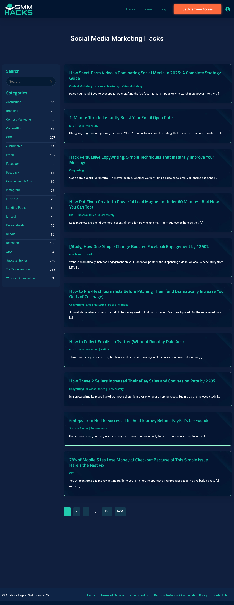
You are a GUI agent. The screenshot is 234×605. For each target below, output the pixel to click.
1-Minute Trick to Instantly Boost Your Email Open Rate (127, 125)
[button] (197, 9)
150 (109, 570)
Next (123, 570)
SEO (9, 252)
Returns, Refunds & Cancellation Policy (171, 595)
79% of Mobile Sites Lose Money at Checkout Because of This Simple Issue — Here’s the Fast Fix (147, 519)
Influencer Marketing (107, 87)
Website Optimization (20, 278)
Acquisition (13, 102)
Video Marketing (132, 87)
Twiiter (105, 384)
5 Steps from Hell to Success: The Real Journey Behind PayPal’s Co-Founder (140, 472)
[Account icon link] (227, 9)
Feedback (12, 172)
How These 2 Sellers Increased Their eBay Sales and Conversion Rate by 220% (145, 420)
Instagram (13, 190)
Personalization (16, 225)
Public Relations (118, 338)
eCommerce (14, 146)
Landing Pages (16, 208)
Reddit (10, 234)
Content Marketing (18, 119)
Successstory (106, 239)
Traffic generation (18, 269)
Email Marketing (88, 134)
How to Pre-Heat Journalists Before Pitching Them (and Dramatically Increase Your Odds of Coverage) (141, 326)
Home (89, 595)
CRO (9, 137)
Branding (12, 111)
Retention (12, 243)
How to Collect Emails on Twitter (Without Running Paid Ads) (133, 376)
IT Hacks (12, 199)
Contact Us (208, 595)
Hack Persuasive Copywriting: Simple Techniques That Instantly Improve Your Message (145, 175)
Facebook (12, 163)
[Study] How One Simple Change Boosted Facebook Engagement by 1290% (140, 274)
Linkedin (12, 216)
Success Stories (17, 260)
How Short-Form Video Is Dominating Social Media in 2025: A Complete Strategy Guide (145, 76)
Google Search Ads (19, 181)
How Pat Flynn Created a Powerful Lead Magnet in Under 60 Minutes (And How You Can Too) (147, 227)
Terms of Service (108, 595)
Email (10, 155)
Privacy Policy (132, 595)
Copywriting (14, 128)
